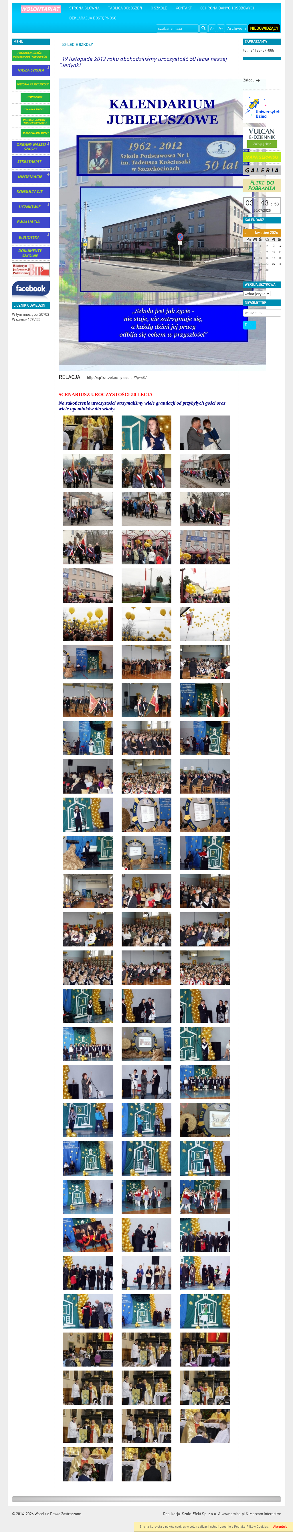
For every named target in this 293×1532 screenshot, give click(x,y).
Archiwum (236, 28)
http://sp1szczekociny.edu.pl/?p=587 (103, 377)
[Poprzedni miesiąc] (245, 233)
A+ (221, 28)
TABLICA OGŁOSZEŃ (125, 8)
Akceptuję (280, 1527)
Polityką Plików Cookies (251, 1527)
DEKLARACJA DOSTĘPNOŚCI (93, 18)
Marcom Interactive (265, 1514)
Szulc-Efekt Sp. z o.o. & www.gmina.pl (213, 1514)
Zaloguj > (251, 80)
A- (212, 28)
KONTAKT (184, 8)
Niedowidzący (264, 28)
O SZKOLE (159, 8)
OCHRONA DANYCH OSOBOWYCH (228, 8)
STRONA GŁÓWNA (84, 8)
